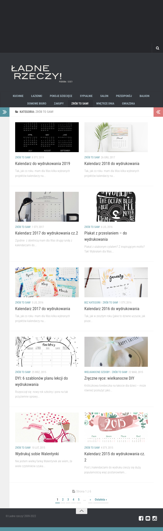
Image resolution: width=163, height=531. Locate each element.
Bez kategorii (92, 306)
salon (90, 97)
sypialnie (74, 97)
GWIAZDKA (113, 106)
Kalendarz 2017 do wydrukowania (42, 312)
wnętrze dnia (91, 106)
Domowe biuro (148, 97)
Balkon (127, 97)
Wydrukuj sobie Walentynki (37, 457)
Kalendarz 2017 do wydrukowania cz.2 (46, 237)
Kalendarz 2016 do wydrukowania (112, 312)
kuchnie (11, 97)
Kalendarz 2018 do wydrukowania (112, 167)
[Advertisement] (81, 26)
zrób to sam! (68, 106)
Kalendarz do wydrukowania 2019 (42, 167)
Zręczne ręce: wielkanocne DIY (109, 382)
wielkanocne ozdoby (97, 375)
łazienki (28, 97)
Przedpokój (108, 97)
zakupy (48, 106)
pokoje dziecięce (50, 97)
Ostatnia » (101, 503)
